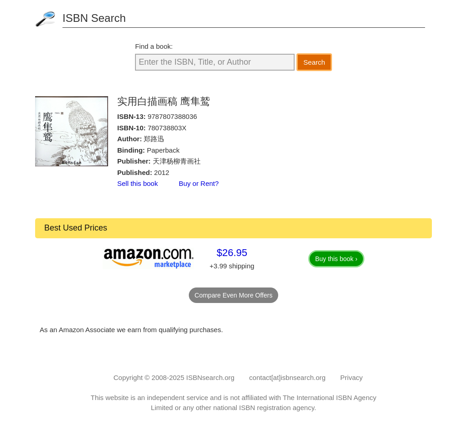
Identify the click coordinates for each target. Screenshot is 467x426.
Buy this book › (336, 258)
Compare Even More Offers (234, 295)
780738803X (167, 128)
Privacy (351, 377)
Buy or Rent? (199, 183)
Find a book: (154, 46)
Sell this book (137, 183)
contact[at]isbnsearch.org (287, 377)
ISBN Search (94, 18)
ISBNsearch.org (210, 377)
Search (314, 62)
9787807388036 (172, 116)
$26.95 (232, 252)
